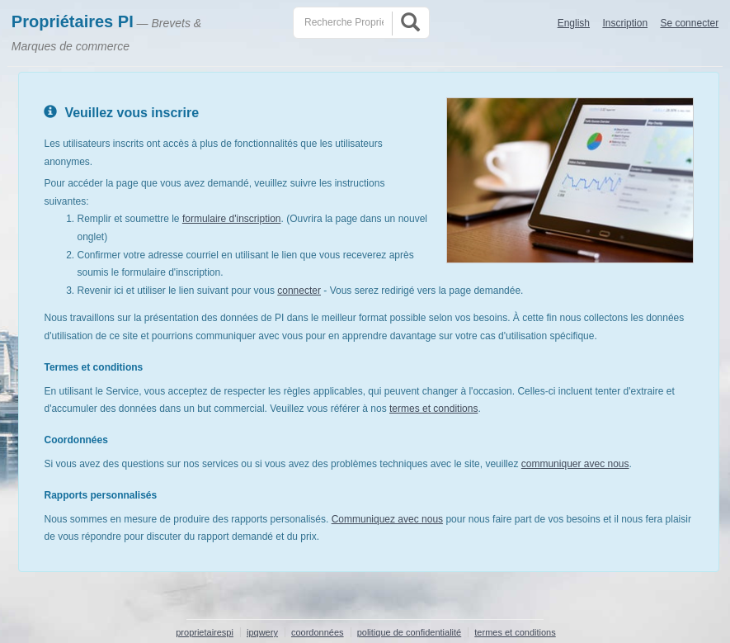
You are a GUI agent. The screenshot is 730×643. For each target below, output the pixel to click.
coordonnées (317, 632)
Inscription (625, 23)
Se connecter (689, 23)
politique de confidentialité (409, 632)
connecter (299, 290)
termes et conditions (433, 408)
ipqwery (262, 632)
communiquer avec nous (575, 464)
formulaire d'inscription (231, 219)
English (574, 23)
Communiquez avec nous (387, 519)
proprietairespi (204, 632)
